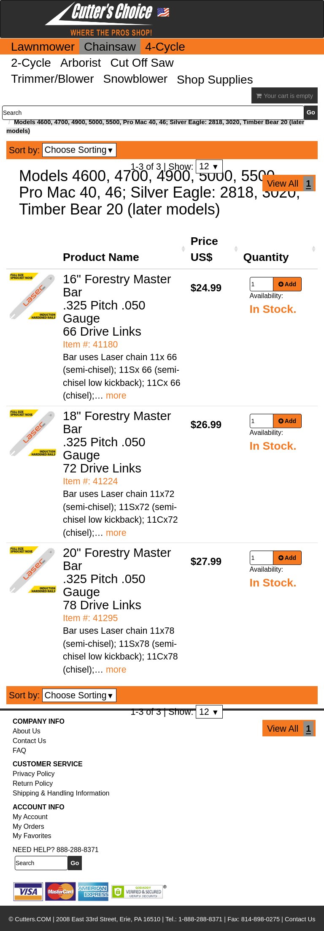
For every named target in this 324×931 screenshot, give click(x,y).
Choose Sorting (79, 150)
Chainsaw (110, 46)
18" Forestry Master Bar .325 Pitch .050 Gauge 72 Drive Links (117, 442)
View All (282, 184)
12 (209, 166)
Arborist (80, 62)
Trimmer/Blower (52, 78)
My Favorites (32, 835)
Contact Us (29, 740)
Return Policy (33, 783)
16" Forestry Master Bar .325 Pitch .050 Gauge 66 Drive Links (117, 305)
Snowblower (135, 78)
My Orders (28, 826)
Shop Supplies (215, 79)
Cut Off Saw (141, 62)
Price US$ (204, 249)
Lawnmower (43, 46)
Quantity (266, 257)
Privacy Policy (34, 773)
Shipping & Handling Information (61, 793)
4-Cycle (165, 46)
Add (287, 284)
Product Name (101, 257)
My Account (30, 816)
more (116, 396)
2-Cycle (31, 62)
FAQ (19, 750)
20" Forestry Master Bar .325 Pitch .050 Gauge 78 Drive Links (117, 579)
